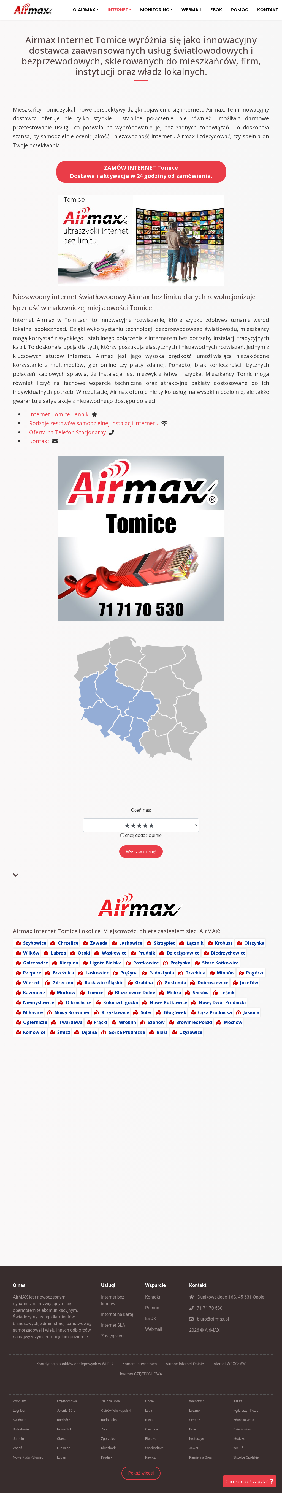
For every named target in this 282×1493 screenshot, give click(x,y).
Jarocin (18, 1439)
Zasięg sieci (112, 1335)
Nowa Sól (64, 1429)
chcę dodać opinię (143, 835)
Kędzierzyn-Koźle (245, 1411)
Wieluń (238, 1448)
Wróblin (127, 1022)
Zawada (99, 943)
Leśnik (227, 993)
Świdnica (19, 1420)
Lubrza (58, 953)
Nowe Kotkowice (168, 1002)
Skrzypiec (164, 943)
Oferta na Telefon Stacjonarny (67, 432)
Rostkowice (146, 963)
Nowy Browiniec (72, 1012)
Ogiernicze (35, 1022)
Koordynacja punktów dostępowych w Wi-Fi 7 (74, 1364)
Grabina (144, 983)
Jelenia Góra (66, 1411)
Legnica (19, 1411)
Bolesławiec (22, 1429)
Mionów (226, 973)
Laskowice (130, 943)
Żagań (17, 1448)
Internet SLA (113, 1325)
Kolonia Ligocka (120, 1002)
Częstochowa (67, 1401)
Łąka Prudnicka (215, 1012)
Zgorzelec (108, 1439)
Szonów (156, 1022)
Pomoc (152, 1307)
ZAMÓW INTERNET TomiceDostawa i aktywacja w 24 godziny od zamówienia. (141, 172)
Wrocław (19, 1401)
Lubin (149, 1411)
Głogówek (175, 1012)
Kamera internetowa (139, 1364)
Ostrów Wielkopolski (116, 1411)
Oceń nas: (141, 810)
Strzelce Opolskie (246, 1457)
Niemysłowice (38, 1002)
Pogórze (255, 973)
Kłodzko (239, 1439)
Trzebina (195, 973)
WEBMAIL (191, 9)
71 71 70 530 (206, 1308)
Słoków (201, 993)
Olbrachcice (79, 1002)
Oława (61, 1439)
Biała (162, 1032)
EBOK (216, 9)
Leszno (194, 1411)
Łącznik (195, 943)
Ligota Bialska (106, 963)
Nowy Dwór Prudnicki (222, 1002)
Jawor (193, 1448)
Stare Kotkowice (220, 963)
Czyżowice (190, 1032)
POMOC (239, 9)
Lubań (61, 1457)
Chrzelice (68, 943)
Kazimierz (34, 993)
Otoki (84, 953)
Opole (149, 1401)
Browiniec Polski (194, 1022)
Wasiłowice (114, 953)
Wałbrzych (196, 1401)
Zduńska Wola (243, 1420)
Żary (104, 1429)
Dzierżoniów (242, 1429)
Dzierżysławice (183, 953)
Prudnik (146, 953)
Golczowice (35, 963)
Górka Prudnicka (127, 1032)
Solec (146, 1012)
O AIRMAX (84, 9)
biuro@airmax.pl (209, 1319)
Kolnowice (34, 1032)
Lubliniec (63, 1448)
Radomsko (109, 1420)
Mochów (233, 1022)
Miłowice (33, 1012)
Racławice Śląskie (104, 983)
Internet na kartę (117, 1314)
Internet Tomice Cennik (59, 414)
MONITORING (154, 9)
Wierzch (32, 983)
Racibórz (63, 1420)
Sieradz (194, 1420)
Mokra (174, 993)
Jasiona (251, 1012)
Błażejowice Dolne (135, 993)
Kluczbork (108, 1448)
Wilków (31, 953)
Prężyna (129, 973)
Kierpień (69, 963)
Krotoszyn (196, 1439)
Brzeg (193, 1429)
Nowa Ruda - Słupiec (28, 1457)
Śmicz (63, 1032)
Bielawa (151, 1439)
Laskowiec (97, 973)
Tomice (95, 993)
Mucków (66, 993)
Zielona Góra (110, 1401)
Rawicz (150, 1457)
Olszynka (254, 943)
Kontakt (39, 441)
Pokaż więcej (141, 1473)
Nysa (149, 1420)
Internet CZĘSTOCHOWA (141, 1374)
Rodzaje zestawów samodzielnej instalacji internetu (93, 423)
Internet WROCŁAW (229, 1364)
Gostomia (175, 983)
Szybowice (34, 943)
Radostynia (161, 973)
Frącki (100, 1022)
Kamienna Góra (200, 1457)
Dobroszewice (213, 983)
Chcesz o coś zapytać (250, 1481)
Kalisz (237, 1401)
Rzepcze (32, 973)
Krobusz (224, 943)
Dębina (89, 1032)
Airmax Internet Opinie (185, 1364)
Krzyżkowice (115, 1012)
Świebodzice (154, 1448)
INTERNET (117, 9)
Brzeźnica (63, 973)
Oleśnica (151, 1429)
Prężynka (180, 963)
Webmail (153, 1329)
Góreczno (62, 983)
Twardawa (71, 1022)
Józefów (249, 983)
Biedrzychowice (228, 953)
